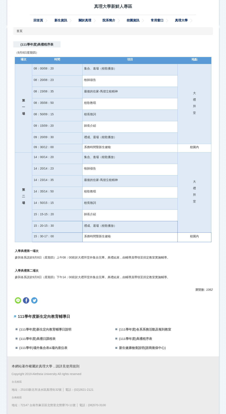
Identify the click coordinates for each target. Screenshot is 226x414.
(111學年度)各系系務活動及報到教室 (145, 329)
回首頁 (38, 20)
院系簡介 (109, 20)
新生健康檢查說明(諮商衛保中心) (142, 348)
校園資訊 (133, 20)
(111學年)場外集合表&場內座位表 (43, 348)
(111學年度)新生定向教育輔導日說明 (45, 329)
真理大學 (181, 20)
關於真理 (85, 20)
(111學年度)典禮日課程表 (37, 338)
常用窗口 (157, 20)
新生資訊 (60, 20)
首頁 (19, 31)
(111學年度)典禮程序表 (135, 338)
